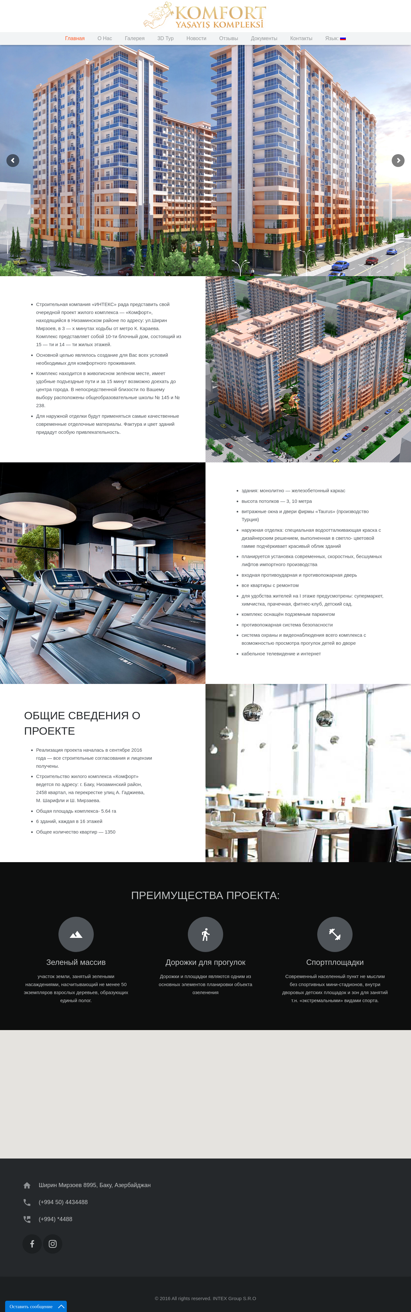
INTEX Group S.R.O (234, 1298)
